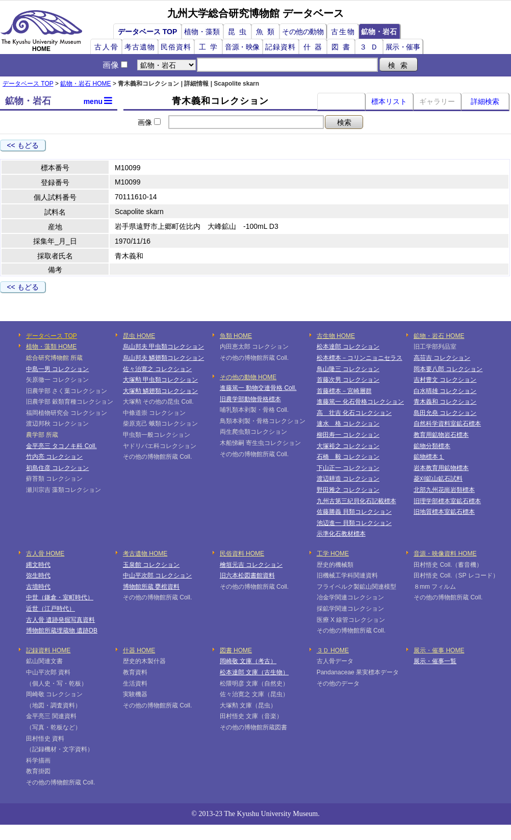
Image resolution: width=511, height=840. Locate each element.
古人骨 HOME (45, 553)
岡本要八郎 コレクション (448, 369)
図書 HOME (236, 650)
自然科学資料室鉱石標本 (447, 423)
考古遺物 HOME (145, 553)
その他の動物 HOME (248, 377)
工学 (210, 47)
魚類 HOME (236, 335)
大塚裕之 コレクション (348, 446)
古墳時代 (38, 586)
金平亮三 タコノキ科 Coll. (61, 446)
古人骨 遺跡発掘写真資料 (60, 619)
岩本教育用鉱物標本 (441, 467)
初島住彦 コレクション (57, 467)
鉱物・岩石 (379, 32)
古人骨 (106, 47)
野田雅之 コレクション (348, 489)
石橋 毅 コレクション (348, 456)
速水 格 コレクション (348, 423)
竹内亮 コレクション (54, 456)
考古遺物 (139, 47)
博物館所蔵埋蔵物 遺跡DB (61, 630)
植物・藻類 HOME (51, 346)
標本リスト (389, 101)
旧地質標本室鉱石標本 (444, 511)
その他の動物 (302, 32)
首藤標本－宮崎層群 (344, 391)
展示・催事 (403, 47)
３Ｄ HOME (333, 650)
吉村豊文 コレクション (445, 379)
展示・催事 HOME (439, 650)
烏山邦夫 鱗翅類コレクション (163, 357)
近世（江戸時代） (50, 608)
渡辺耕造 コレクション (348, 478)
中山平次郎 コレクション (157, 575)
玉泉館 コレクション (151, 564)
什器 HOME (139, 650)
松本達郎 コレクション (348, 346)
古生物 (343, 32)
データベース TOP (147, 32)
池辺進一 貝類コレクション (354, 523)
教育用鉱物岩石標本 (441, 434)
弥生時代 (38, 575)
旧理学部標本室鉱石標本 (447, 501)
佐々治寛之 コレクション (157, 369)
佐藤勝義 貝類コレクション (354, 511)
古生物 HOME (336, 335)
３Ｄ (371, 47)
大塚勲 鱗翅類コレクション (160, 391)
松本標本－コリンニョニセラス (359, 357)
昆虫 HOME (139, 335)
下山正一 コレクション (348, 467)
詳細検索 (485, 101)
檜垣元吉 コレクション (251, 564)
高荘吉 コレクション (442, 357)
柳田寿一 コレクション (348, 434)
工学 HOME (333, 553)
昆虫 (239, 32)
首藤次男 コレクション (348, 379)
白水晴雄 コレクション (445, 391)
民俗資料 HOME (242, 553)
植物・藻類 (202, 32)
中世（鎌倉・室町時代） (59, 597)
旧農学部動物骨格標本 (250, 399)
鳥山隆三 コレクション (348, 369)
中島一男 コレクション (57, 369)
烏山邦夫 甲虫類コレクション (163, 346)
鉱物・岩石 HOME (85, 83)
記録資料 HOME (48, 650)
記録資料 (280, 47)
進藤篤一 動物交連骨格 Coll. (258, 387)
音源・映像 (242, 47)
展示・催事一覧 (435, 661)
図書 (342, 47)
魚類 (267, 32)
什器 (314, 47)
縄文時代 (38, 564)
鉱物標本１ (429, 456)
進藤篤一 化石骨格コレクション (360, 401)
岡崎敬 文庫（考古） (248, 661)
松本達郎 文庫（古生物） (254, 672)
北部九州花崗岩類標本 (444, 489)
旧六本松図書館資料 (247, 575)
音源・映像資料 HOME (445, 553)
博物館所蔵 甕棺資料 (151, 586)
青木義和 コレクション (445, 401)
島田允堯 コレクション (445, 412)
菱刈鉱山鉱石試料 (438, 478)
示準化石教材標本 (341, 533)
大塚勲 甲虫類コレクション (160, 379)
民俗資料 (176, 47)
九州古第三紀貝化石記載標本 (356, 501)
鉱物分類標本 (432, 446)
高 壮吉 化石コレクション (354, 412)
